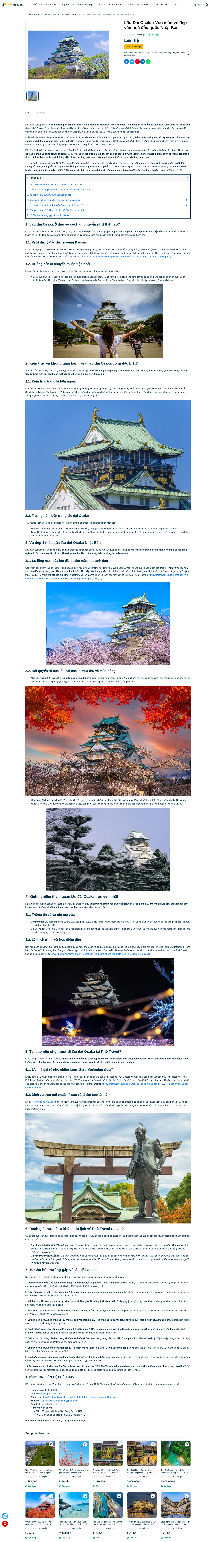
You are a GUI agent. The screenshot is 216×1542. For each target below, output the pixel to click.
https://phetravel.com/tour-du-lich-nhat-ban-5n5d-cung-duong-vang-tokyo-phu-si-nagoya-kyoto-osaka (101, 954)
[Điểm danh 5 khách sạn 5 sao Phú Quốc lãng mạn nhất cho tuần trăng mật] (176, 1505)
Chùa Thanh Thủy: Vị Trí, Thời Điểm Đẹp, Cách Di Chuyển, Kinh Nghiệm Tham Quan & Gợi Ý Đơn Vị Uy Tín (39, 1523)
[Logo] (12, 4)
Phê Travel (124, 163)
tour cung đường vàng (44, 1102)
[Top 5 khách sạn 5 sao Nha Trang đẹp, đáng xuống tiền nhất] (108, 1505)
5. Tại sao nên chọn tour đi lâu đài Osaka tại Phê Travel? (55, 205)
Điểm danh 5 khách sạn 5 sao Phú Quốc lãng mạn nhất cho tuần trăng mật (175, 1523)
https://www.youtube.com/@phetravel (59, 1401)
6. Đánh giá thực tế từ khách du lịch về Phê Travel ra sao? (55, 210)
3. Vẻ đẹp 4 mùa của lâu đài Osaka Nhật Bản (49, 195)
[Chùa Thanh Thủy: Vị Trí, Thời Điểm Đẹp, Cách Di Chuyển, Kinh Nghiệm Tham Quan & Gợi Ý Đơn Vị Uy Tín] (40, 1505)
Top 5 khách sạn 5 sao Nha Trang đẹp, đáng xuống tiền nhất (107, 1523)
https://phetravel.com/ (51, 1393)
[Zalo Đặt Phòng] (5, 1516)
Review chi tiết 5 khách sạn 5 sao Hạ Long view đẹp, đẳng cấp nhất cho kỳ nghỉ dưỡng (141, 1523)
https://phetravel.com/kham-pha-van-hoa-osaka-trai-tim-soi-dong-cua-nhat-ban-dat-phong (127, 256)
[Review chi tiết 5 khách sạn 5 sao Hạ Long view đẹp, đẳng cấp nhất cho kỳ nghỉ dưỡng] (142, 1505)
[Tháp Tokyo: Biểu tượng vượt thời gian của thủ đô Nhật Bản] (74, 1453)
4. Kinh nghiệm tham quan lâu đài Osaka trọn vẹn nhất (53, 200)
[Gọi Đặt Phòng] (5, 1524)
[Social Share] (126, 61)
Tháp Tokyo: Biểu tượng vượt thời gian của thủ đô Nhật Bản (73, 1471)
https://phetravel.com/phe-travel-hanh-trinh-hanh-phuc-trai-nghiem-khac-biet (79, 1397)
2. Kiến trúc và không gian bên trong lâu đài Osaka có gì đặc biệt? (59, 189)
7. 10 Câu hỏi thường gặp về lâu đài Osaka (48, 215)
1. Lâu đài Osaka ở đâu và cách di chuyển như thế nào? (54, 184)
